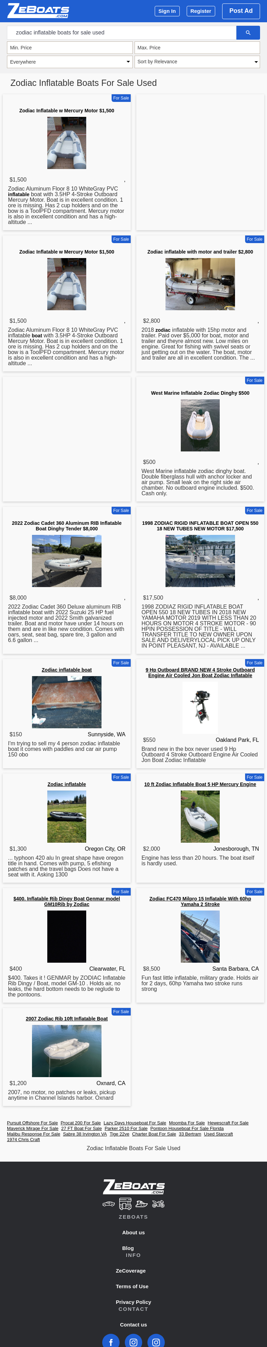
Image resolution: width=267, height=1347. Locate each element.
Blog (128, 1248)
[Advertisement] (200, 151)
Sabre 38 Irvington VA (85, 1134)
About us (133, 1232)
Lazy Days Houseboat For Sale (135, 1122)
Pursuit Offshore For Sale (32, 1122)
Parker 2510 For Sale (126, 1128)
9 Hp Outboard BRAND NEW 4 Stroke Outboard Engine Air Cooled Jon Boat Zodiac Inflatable (200, 672)
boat (37, 335)
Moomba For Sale (187, 1122)
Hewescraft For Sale (228, 1122)
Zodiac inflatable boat (67, 670)
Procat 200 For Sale (80, 1122)
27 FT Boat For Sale (81, 1128)
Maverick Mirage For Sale (32, 1128)
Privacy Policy (133, 1302)
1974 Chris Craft (23, 1139)
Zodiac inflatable (67, 784)
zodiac (163, 330)
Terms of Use (132, 1286)
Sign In (167, 11)
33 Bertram (190, 1134)
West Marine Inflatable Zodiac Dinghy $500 (200, 393)
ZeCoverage (131, 1271)
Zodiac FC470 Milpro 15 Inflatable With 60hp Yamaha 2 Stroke (200, 901)
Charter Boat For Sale (154, 1134)
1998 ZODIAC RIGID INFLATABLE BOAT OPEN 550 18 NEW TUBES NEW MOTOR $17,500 (200, 525)
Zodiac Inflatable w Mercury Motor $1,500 (66, 110)
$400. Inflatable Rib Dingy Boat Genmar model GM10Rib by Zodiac (67, 901)
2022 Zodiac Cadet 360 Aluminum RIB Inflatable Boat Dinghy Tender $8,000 (66, 525)
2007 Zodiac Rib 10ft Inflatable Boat (67, 1018)
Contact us (133, 1325)
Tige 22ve (119, 1134)
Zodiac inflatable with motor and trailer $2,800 (200, 252)
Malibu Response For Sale (33, 1134)
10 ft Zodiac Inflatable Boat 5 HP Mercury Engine (200, 784)
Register (201, 11)
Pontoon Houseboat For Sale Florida (187, 1128)
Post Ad (241, 10)
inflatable (18, 194)
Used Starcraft (218, 1134)
